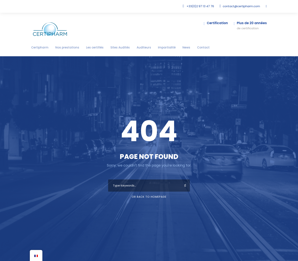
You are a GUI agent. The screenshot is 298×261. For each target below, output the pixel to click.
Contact (183, 47)
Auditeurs (130, 47)
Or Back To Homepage (149, 196)
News (167, 47)
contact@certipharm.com (244, 6)
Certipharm (38, 47)
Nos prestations (62, 47)
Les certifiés (86, 47)
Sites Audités (109, 47)
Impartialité (150, 47)
